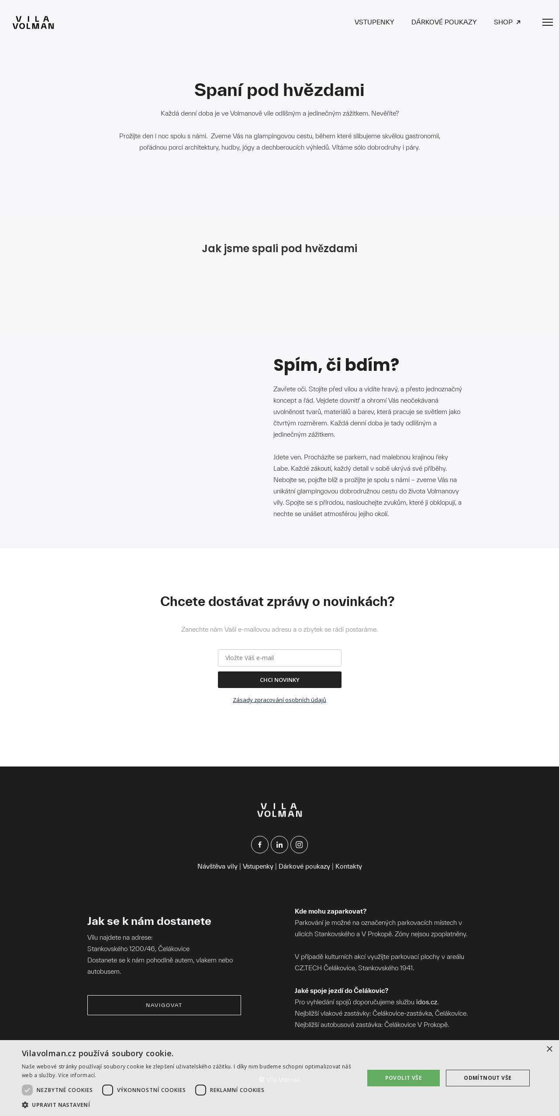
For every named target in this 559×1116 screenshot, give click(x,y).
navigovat (164, 1005)
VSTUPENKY (374, 22)
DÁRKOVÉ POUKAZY (443, 22)
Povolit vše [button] (403, 1078)
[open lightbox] (140, 277)
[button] (188, 1104)
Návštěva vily (217, 866)
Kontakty (348, 866)
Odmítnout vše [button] (487, 1078)
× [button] (549, 1049)
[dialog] (279, 1078)
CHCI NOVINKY (280, 680)
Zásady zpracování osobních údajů (279, 700)
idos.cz (426, 1002)
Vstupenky (258, 866)
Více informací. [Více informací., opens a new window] (77, 1075)
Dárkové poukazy (304, 866)
